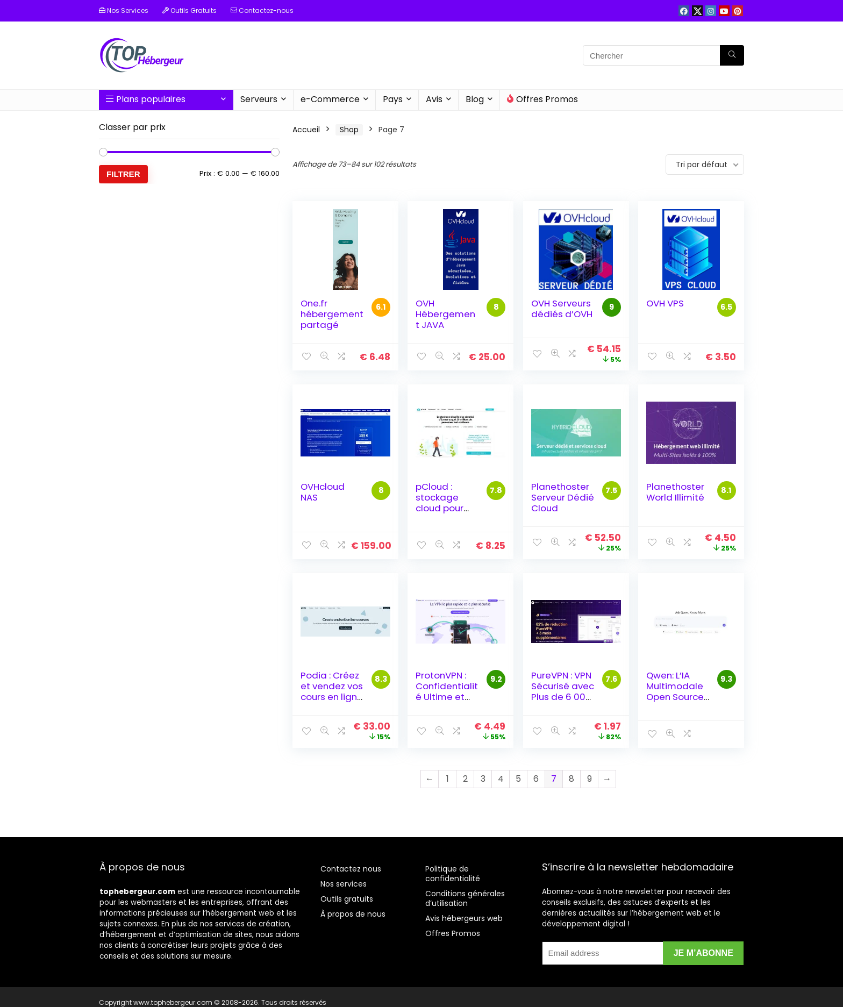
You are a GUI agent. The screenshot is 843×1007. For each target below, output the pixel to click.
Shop (349, 129)
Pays (393, 99)
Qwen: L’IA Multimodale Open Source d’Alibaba (675, 691)
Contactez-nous (262, 10)
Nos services (343, 884)
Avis (434, 99)
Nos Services (123, 10)
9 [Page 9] (589, 779)
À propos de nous (352, 914)
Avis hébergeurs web (464, 918)
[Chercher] (732, 55)
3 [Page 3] (483, 779)
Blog (475, 99)
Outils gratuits (346, 899)
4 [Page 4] (501, 779)
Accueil (306, 129)
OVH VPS (665, 303)
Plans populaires (145, 99)
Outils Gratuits (189, 10)
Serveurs (258, 99)
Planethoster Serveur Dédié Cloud (562, 497)
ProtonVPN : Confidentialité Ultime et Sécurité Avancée (447, 697)
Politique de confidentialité (452, 873)
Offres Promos (542, 99)
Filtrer (123, 173)
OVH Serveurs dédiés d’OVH (561, 308)
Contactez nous (350, 868)
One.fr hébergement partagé (332, 314)
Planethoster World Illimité (675, 492)
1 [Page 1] (447, 779)
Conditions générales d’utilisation (465, 898)
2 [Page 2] (465, 779)
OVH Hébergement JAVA (445, 314)
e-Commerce (330, 99)
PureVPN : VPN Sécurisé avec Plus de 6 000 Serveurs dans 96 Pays (562, 697)
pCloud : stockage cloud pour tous (439, 502)
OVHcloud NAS (323, 492)
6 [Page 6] (536, 779)
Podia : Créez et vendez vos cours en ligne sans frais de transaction (332, 697)
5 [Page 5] (518, 779)
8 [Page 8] (571, 779)
